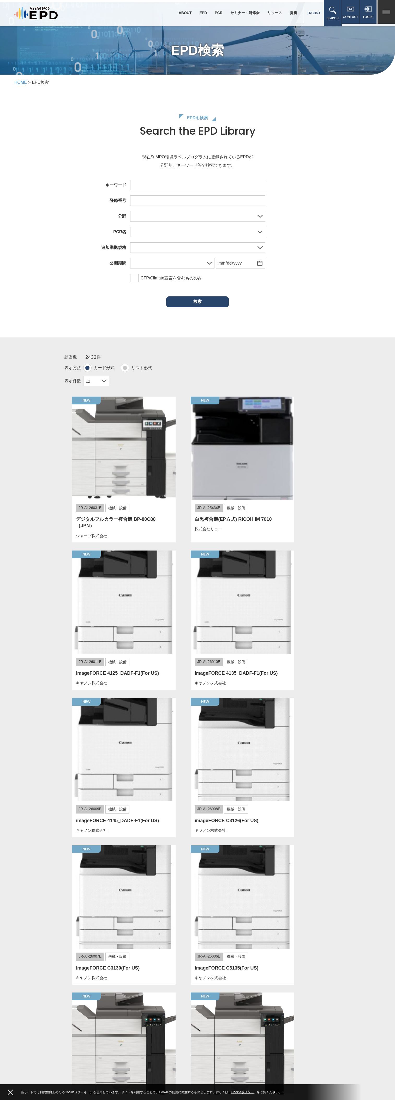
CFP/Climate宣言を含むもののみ (166, 282)
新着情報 (212, 984)
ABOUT (183, 13)
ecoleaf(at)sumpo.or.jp (93, 1057)
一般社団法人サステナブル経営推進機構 (112, 1028)
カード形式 (104, 371)
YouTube (108, 1073)
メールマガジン (284, 984)
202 (305, 933)
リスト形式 (141, 371)
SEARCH (331, 13)
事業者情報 (280, 1001)
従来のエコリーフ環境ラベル (295, 1009)
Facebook (77, 1073)
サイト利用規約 (218, 992)
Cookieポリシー (242, 1092)
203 (316, 933)
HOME (20, 86)
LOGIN (367, 13)
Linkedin (138, 1073)
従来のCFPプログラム (290, 1017)
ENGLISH (312, 13)
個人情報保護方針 (286, 992)
